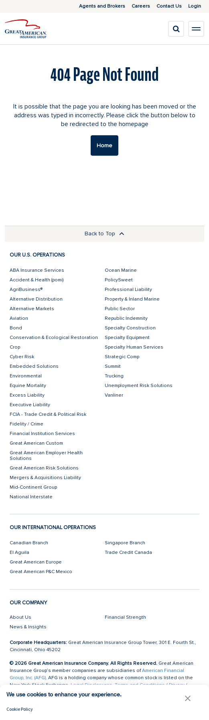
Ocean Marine (121, 270)
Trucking (114, 376)
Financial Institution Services (42, 434)
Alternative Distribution (36, 299)
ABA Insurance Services (37, 270)
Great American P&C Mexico (41, 572)
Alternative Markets (32, 309)
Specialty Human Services (134, 347)
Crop (15, 347)
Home (104, 145)
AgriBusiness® (26, 290)
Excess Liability (27, 395)
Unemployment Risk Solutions (138, 386)
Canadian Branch (29, 543)
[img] (26, 28)
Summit (113, 366)
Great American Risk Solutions (44, 468)
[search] (176, 29)
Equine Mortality (28, 386)
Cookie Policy (19, 709)
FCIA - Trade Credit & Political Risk (48, 414)
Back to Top (104, 233)
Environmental (26, 376)
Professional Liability (128, 290)
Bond (16, 328)
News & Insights (28, 627)
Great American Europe (36, 562)
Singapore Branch (125, 543)
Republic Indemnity (126, 318)
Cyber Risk (22, 357)
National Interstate (31, 497)
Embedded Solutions (34, 366)
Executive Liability (30, 405)
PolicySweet (119, 280)
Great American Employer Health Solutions (46, 455)
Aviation (19, 318)
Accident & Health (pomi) (36, 280)
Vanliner (114, 395)
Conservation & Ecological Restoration (54, 338)
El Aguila (19, 553)
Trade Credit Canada (128, 553)
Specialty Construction (130, 328)
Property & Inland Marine (132, 299)
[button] (188, 698)
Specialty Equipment (127, 338)
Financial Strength (125, 617)
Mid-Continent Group (33, 487)
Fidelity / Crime (26, 424)
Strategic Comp (122, 357)
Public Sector (120, 309)
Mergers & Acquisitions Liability (45, 478)
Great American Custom (36, 443)
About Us (20, 617)
